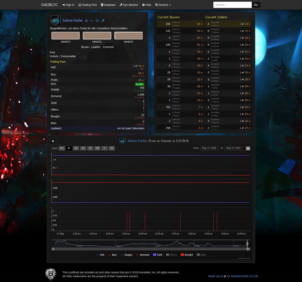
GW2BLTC (49, 5)
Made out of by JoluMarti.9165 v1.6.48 (233, 276)
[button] (163, 5)
